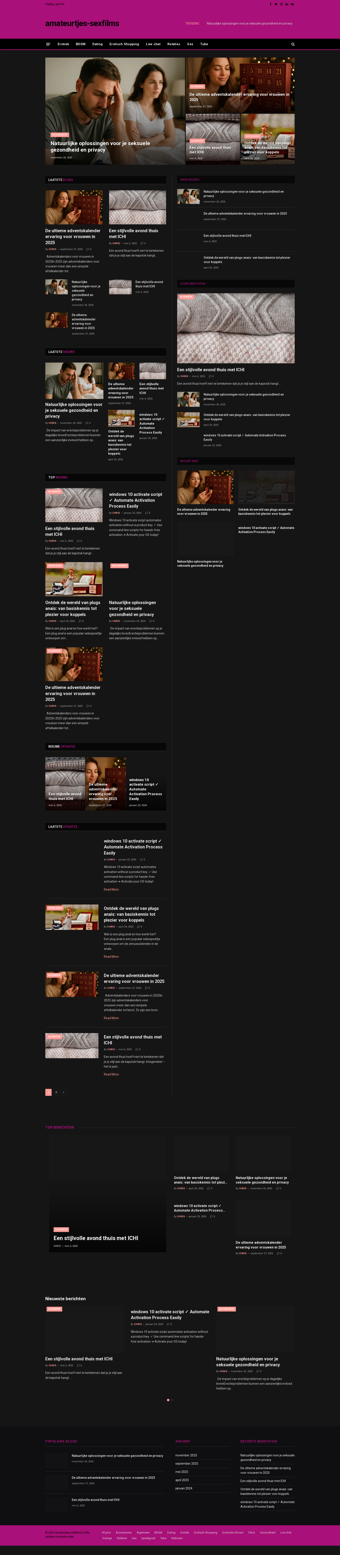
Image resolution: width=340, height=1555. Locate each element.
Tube (204, 44)
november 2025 (186, 1464)
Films (251, 1541)
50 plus (106, 1541)
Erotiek (63, 44)
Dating (97, 44)
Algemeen (197, 86)
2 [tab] (172, 1409)
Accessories (124, 1541)
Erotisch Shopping (124, 44)
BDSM (80, 44)
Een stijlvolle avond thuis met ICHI (211, 149)
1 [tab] (168, 1409)
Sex (190, 44)
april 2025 (182, 1489)
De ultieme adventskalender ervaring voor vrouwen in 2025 (240, 96)
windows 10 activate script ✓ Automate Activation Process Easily (152, 423)
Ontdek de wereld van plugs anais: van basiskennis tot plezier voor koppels (263, 145)
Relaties (173, 44)
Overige (107, 1547)
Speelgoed (253, 131)
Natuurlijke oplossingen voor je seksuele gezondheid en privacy (250, 23)
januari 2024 (183, 1497)
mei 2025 (181, 1481)
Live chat (153, 44)
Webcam (177, 1547)
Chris (52, 249)
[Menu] (48, 44)
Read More (111, 890)
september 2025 (186, 1473)
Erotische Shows (232, 1541)
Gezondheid (59, 134)
